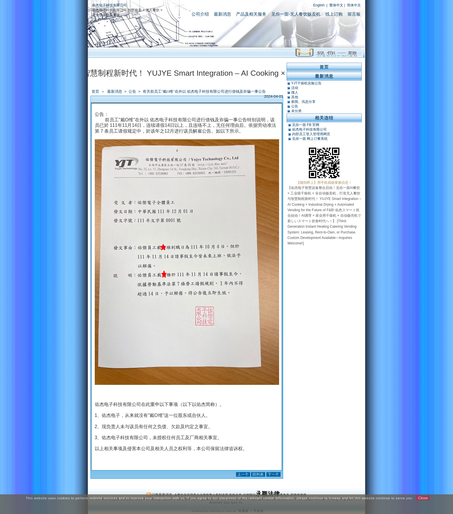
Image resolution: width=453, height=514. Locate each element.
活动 (294, 88)
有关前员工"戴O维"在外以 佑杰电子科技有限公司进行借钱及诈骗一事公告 (204, 91)
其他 (294, 97)
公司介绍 (200, 14)
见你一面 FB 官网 (305, 125)
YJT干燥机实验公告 (306, 83)
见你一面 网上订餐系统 (310, 139)
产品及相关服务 (251, 14)
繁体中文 (336, 5)
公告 (133, 91)
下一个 (273, 474)
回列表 (258, 474)
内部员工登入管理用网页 (311, 134)
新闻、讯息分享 (303, 102)
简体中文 (354, 5)
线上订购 (334, 14)
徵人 (294, 92)
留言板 (354, 14)
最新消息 (222, 14)
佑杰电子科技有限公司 (109, 5)
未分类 (296, 111)
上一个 (243, 474)
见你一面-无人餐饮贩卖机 (295, 14)
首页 (95, 91)
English (318, 5)
